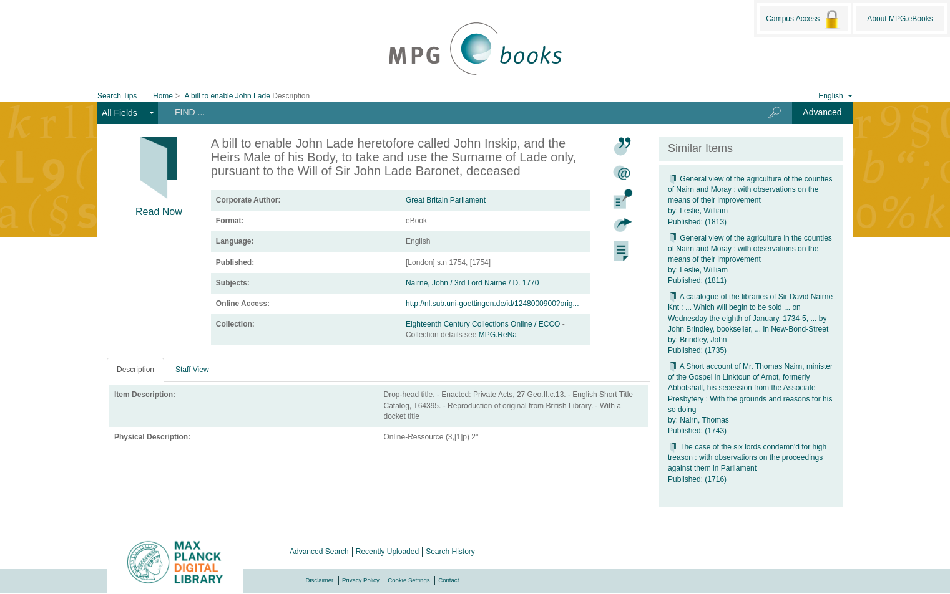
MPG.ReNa (498, 334)
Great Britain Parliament (446, 200)
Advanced (822, 112)
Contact (448, 580)
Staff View (192, 369)
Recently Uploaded (387, 551)
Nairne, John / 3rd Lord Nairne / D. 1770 (472, 283)
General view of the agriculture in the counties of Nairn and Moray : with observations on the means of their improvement (750, 249)
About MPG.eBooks (900, 18)
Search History (450, 551)
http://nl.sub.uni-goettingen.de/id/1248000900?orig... (492, 303)
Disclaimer (320, 580)
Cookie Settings (408, 580)
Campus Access (803, 19)
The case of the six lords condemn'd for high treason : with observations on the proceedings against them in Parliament (747, 457)
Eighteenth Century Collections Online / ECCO (484, 324)
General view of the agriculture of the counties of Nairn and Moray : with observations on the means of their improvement (750, 189)
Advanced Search (319, 551)
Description (135, 369)
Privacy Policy (361, 580)
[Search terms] (452, 112)
